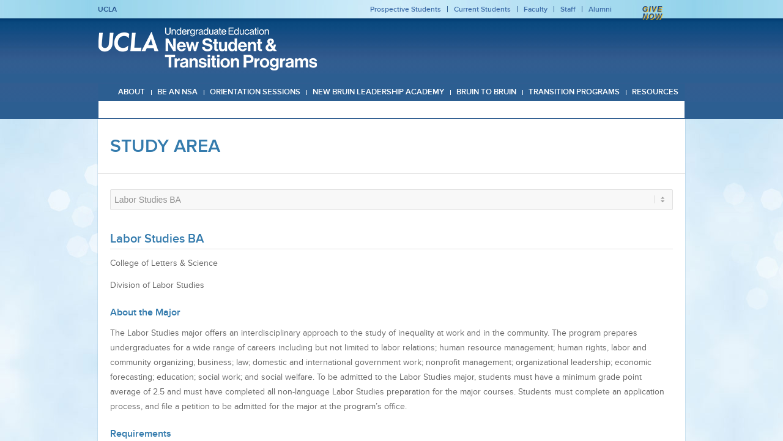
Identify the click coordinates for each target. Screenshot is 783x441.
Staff (568, 9)
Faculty (535, 9)
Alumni (600, 9)
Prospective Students (405, 9)
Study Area (165, 145)
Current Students (482, 9)
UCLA (107, 9)
